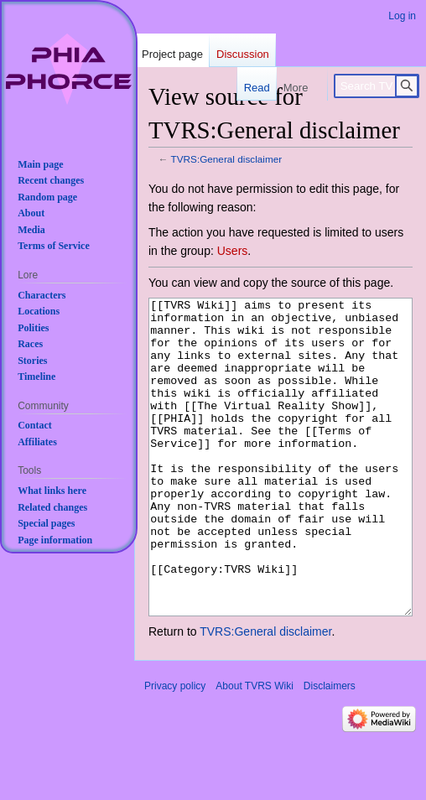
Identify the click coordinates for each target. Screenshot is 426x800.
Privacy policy (174, 749)
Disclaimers (330, 749)
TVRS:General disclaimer (227, 158)
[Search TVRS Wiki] (376, 86)
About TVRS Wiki (254, 749)
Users (232, 250)
